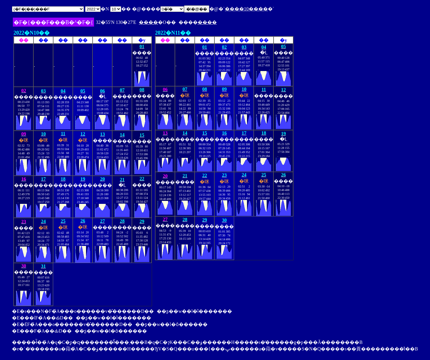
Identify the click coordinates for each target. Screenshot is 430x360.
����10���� (246, 8)
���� (148, 22)
